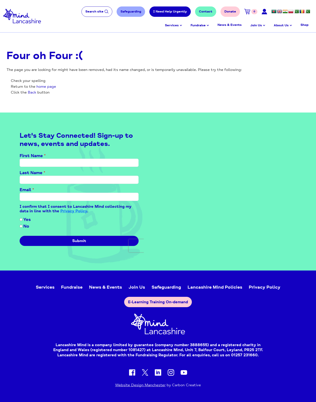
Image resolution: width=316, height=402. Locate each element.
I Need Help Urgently (170, 11)
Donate (230, 11)
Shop (304, 25)
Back (32, 92)
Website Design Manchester (140, 385)
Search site (96, 11)
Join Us (256, 25)
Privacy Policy (264, 287)
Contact (205, 11)
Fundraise (198, 25)
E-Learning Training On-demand (158, 302)
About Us (281, 25)
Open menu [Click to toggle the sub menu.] (181, 25)
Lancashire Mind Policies (215, 287)
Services (172, 25)
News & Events (229, 25)
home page (46, 86)
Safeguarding (130, 11)
